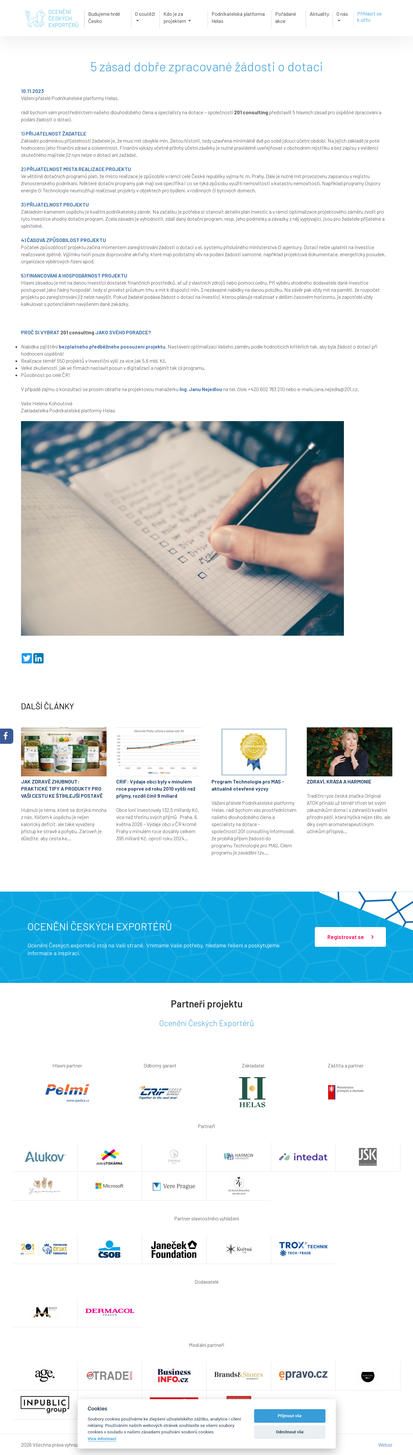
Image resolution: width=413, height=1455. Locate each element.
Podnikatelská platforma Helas (238, 17)
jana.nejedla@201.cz (336, 389)
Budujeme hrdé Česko (104, 17)
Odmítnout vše (290, 1432)
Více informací (102, 1438)
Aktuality (319, 13)
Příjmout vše (290, 1415)
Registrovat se (350, 937)
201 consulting (251, 112)
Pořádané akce (285, 17)
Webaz (385, 1444)
